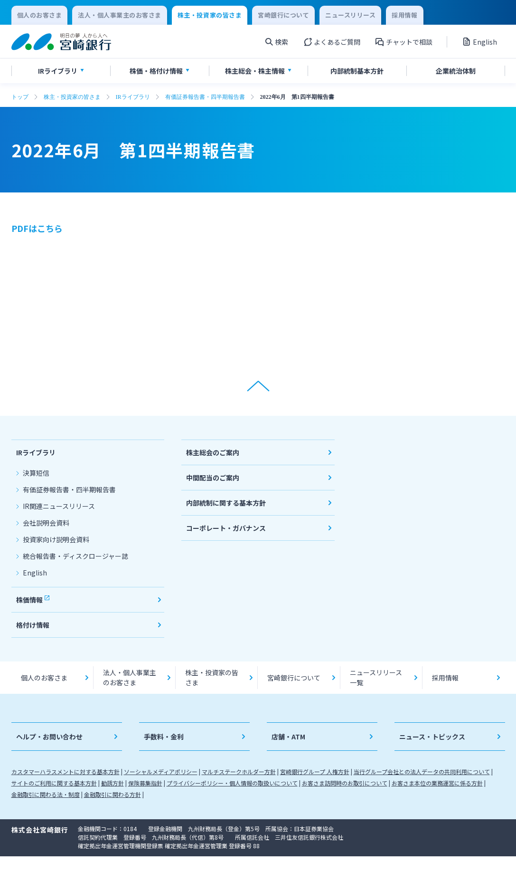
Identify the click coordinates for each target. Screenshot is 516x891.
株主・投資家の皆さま (72, 97)
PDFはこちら (37, 228)
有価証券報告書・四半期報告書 (205, 97)
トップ (19, 97)
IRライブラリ (133, 97)
